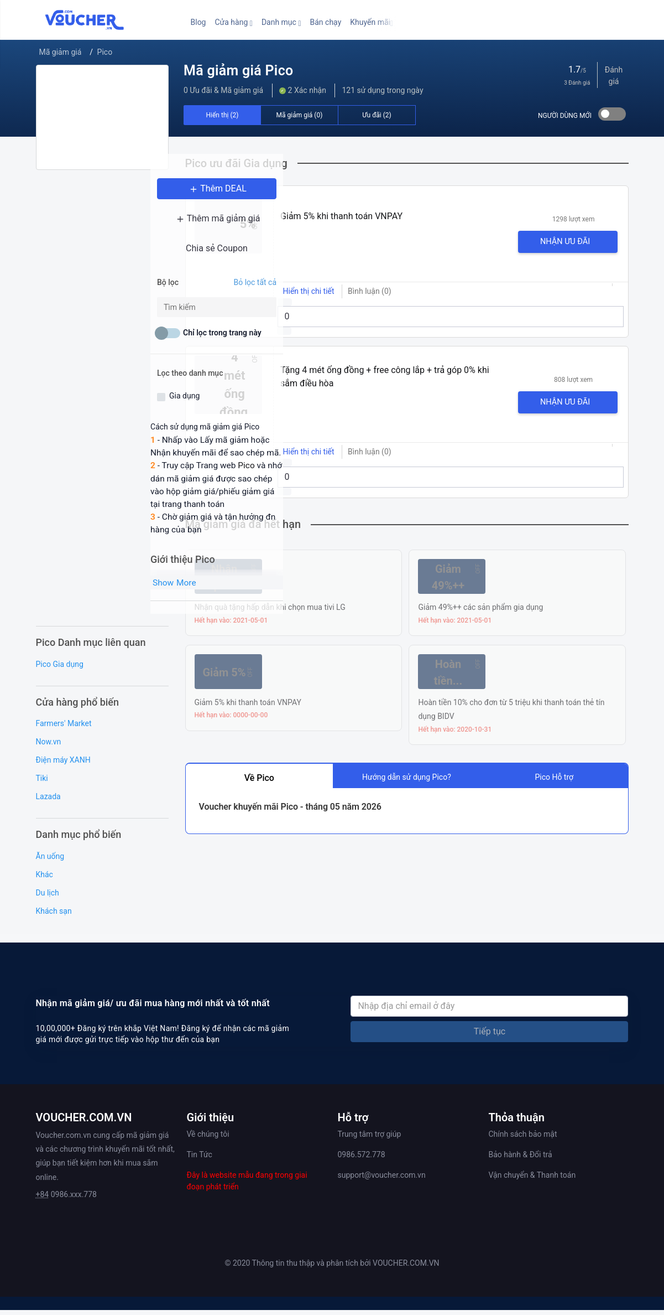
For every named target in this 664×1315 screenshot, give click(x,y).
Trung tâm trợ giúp (369, 1139)
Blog (198, 22)
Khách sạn (54, 916)
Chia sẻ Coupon (102, 263)
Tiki (42, 783)
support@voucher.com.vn (382, 1180)
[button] (233, 22)
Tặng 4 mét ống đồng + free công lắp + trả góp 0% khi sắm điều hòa (384, 377)
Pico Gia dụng (59, 669)
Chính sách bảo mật (523, 1139)
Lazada (48, 801)
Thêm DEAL (102, 203)
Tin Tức (199, 1159)
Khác (44, 879)
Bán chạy (326, 22)
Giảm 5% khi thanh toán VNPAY (341, 216)
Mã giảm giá (60, 52)
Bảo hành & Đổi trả (520, 1159)
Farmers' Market (64, 728)
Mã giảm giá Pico (238, 71)
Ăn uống (50, 861)
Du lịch (47, 897)
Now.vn (48, 746)
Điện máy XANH (63, 764)
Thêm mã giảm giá (102, 233)
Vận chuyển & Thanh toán (532, 1180)
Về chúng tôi (208, 1139)
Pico (105, 52)
